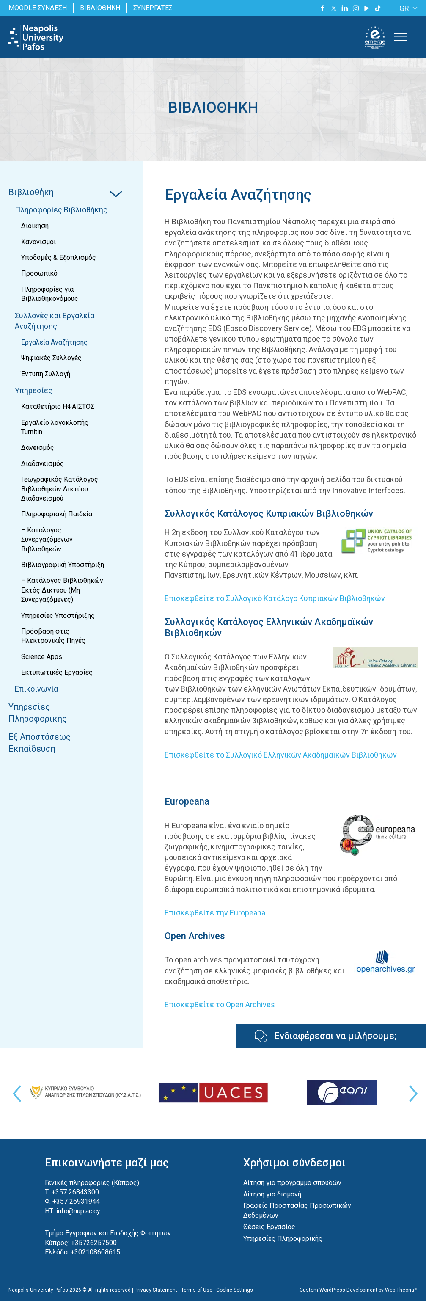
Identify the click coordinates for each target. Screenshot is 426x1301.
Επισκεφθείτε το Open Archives (220, 1004)
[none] (407, 8)
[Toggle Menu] (400, 37)
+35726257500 (94, 1243)
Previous (15, 1093)
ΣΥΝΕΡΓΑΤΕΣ (153, 8)
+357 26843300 (75, 1192)
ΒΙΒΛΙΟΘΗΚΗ (100, 8)
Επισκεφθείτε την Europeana (215, 912)
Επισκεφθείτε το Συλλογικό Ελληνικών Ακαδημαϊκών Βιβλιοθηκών (281, 754)
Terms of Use (196, 1290)
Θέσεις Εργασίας (269, 1227)
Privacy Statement (156, 1290)
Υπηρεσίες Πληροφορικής (282, 1239)
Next (411, 1093)
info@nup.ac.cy (78, 1211)
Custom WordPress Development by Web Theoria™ (359, 1290)
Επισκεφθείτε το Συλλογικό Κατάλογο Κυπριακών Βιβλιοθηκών (275, 598)
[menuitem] (407, 8)
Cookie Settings (234, 1290)
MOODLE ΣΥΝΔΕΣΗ (37, 8)
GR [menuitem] (404, 8)
